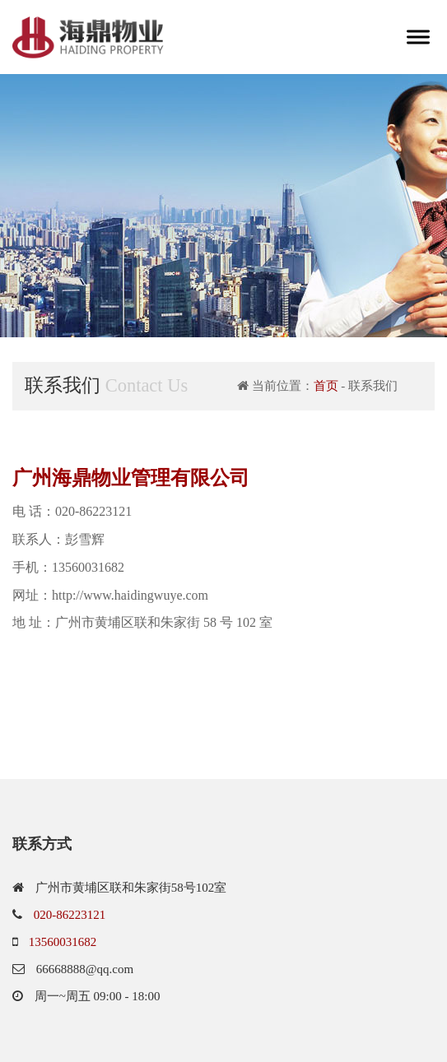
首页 (326, 385)
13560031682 (63, 941)
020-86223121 (70, 914)
